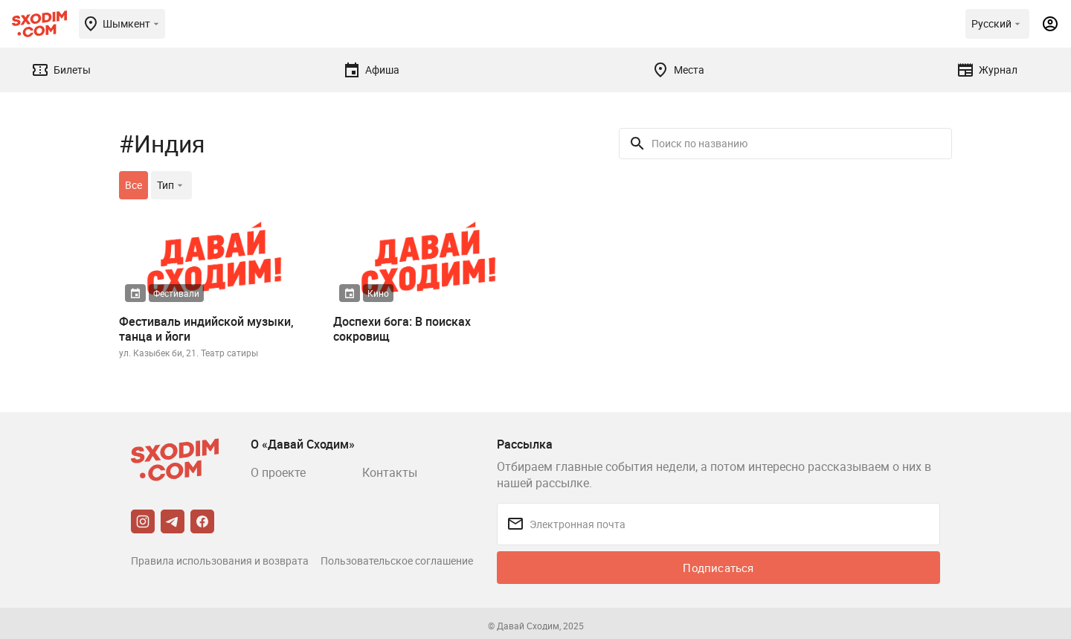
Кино (378, 293)
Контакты (389, 472)
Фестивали (176, 293)
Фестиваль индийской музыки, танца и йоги (206, 329)
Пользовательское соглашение (397, 560)
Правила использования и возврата (220, 560)
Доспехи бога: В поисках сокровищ (402, 329)
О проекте (278, 472)
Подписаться (718, 567)
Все (133, 185)
